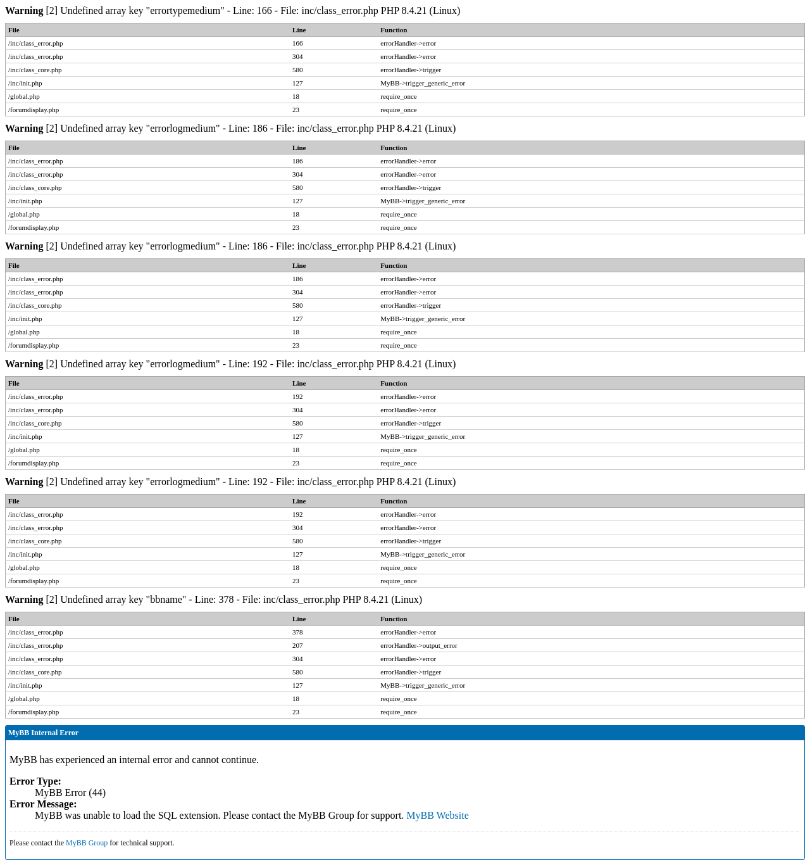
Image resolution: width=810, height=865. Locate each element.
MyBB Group (87, 842)
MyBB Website (437, 815)
